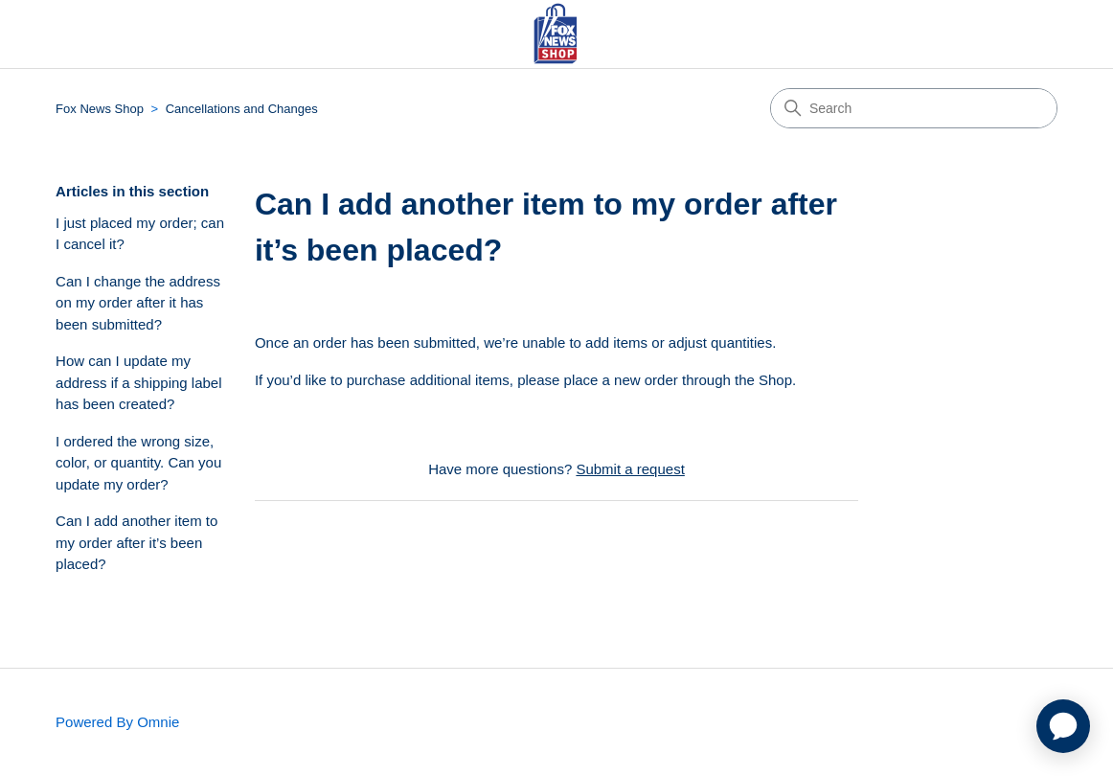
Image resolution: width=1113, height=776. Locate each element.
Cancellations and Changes (242, 109)
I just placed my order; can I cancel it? (140, 234)
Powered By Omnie (117, 722)
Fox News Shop (100, 109)
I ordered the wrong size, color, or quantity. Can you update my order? (138, 462)
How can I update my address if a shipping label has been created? (138, 382)
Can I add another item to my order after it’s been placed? (136, 542)
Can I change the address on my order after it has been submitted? (138, 302)
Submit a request (630, 469)
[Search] (913, 108)
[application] (1063, 726)
